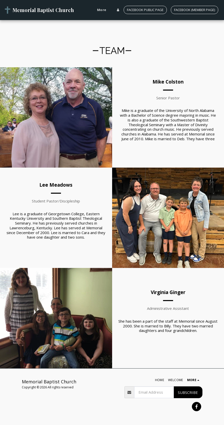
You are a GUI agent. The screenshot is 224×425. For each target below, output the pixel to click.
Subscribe (188, 392)
